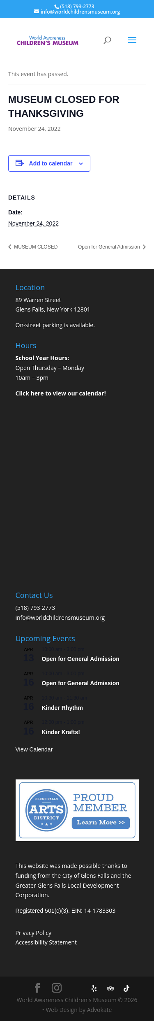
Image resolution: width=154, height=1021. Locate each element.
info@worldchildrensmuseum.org (60, 617)
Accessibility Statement (46, 942)
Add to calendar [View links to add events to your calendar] (51, 163)
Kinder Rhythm (62, 708)
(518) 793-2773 (35, 608)
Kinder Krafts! (61, 732)
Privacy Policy (33, 933)
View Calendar (34, 749)
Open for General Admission (109, 247)
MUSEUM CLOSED (35, 247)
